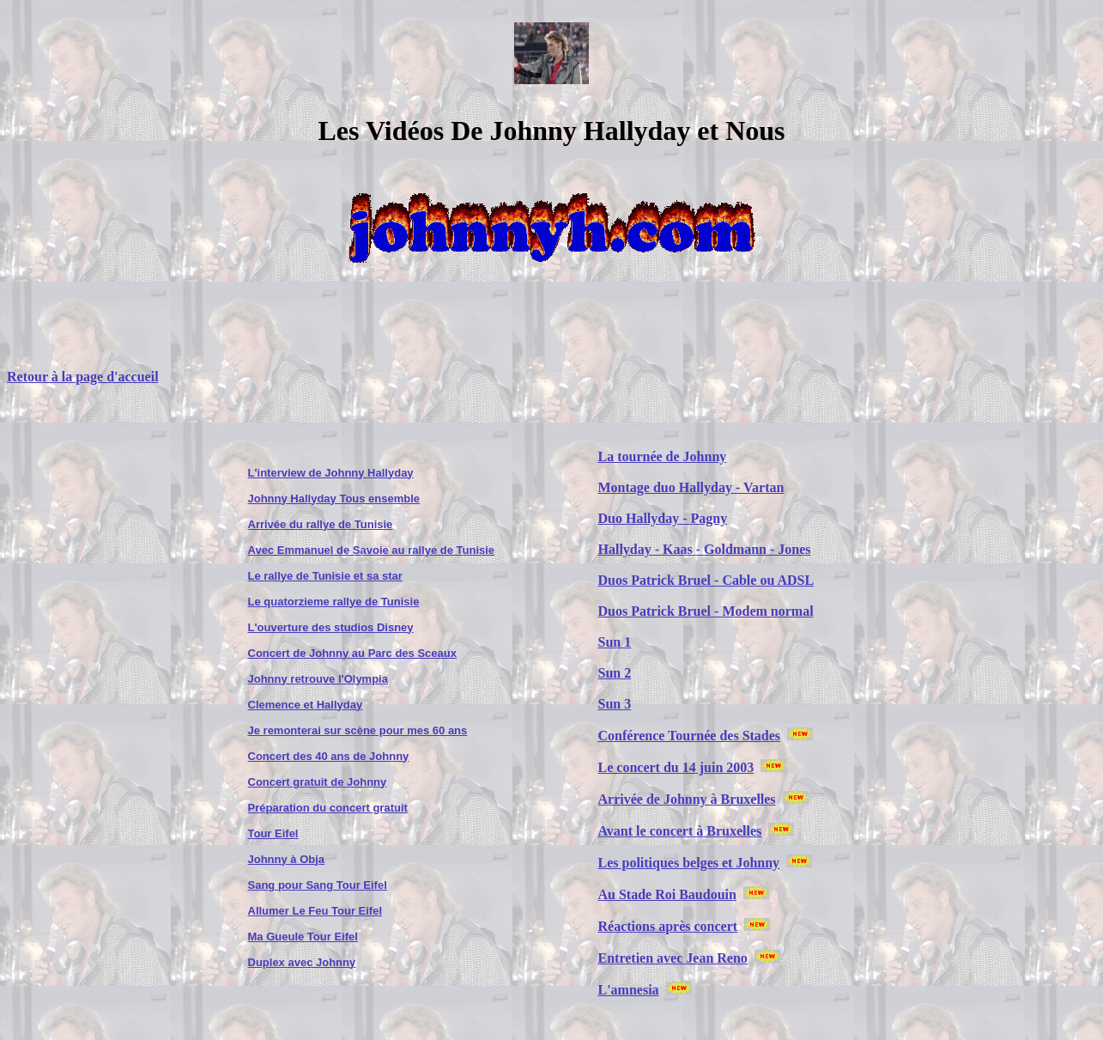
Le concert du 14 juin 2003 (676, 767)
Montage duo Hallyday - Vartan (691, 487)
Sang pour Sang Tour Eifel (317, 885)
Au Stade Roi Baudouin (667, 894)
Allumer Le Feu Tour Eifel (315, 910)
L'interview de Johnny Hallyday (331, 472)
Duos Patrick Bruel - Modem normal (706, 611)
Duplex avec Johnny (302, 962)
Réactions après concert (668, 926)
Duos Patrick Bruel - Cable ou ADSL (706, 580)
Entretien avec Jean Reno (673, 958)
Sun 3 (615, 703)
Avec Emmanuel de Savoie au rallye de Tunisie (371, 550)
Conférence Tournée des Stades (689, 735)
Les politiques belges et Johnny (689, 862)
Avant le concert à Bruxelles (680, 831)
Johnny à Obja (286, 859)
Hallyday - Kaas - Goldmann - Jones (704, 549)
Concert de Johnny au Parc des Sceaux (352, 653)
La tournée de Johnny (662, 456)
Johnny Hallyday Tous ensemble (334, 498)
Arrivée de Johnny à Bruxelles (687, 799)
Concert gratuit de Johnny (317, 781)
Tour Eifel (273, 833)
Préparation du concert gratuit (328, 807)
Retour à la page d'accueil (83, 376)
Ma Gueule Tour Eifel (303, 936)
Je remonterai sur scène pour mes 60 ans (358, 730)
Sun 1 (615, 642)
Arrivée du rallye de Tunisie (320, 524)
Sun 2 (615, 673)
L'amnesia (628, 989)
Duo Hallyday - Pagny (663, 518)
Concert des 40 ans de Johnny (328, 756)
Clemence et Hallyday (305, 704)
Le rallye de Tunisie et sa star (325, 575)
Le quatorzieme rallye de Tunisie (334, 601)
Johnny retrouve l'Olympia (318, 678)
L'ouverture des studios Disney (331, 627)
